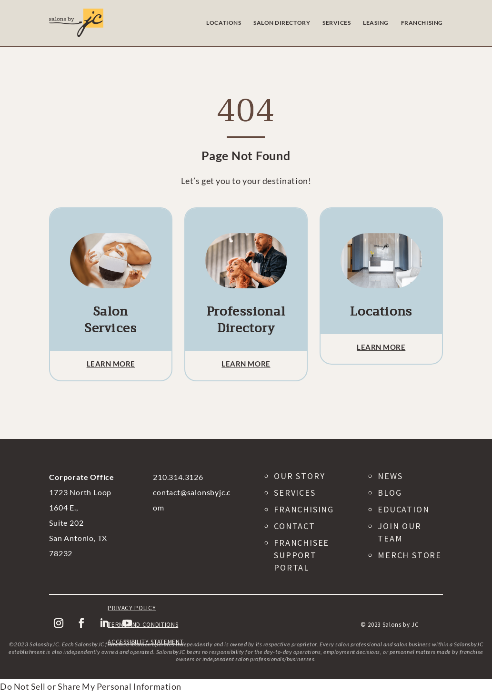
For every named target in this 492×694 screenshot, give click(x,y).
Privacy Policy (132, 608)
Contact (294, 525)
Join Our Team (399, 532)
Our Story (299, 475)
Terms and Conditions (143, 625)
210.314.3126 (178, 476)
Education (403, 509)
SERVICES (336, 22)
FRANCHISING (422, 22)
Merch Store (410, 555)
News (390, 475)
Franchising (304, 509)
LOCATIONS (223, 22)
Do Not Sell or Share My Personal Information (90, 686)
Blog (390, 492)
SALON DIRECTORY (281, 22)
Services (294, 492)
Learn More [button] (111, 363)
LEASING (376, 22)
